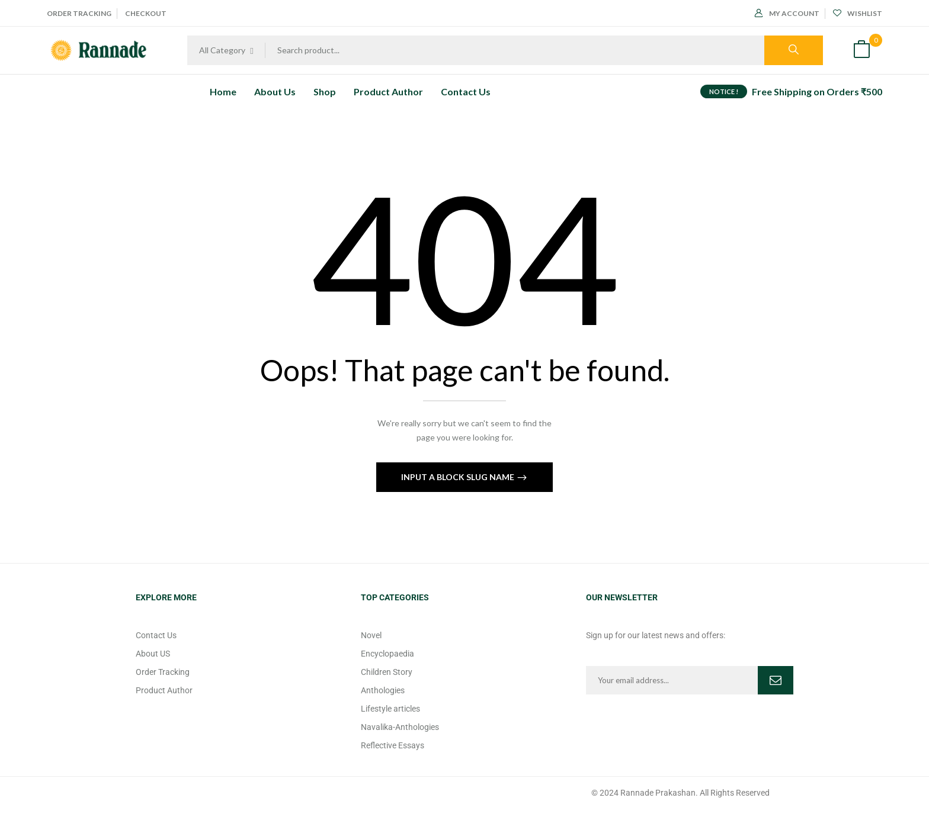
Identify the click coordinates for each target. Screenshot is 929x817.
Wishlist (857, 13)
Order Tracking (79, 13)
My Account (787, 13)
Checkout (145, 13)
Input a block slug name (458, 477)
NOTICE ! (723, 91)
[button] (861, 50)
